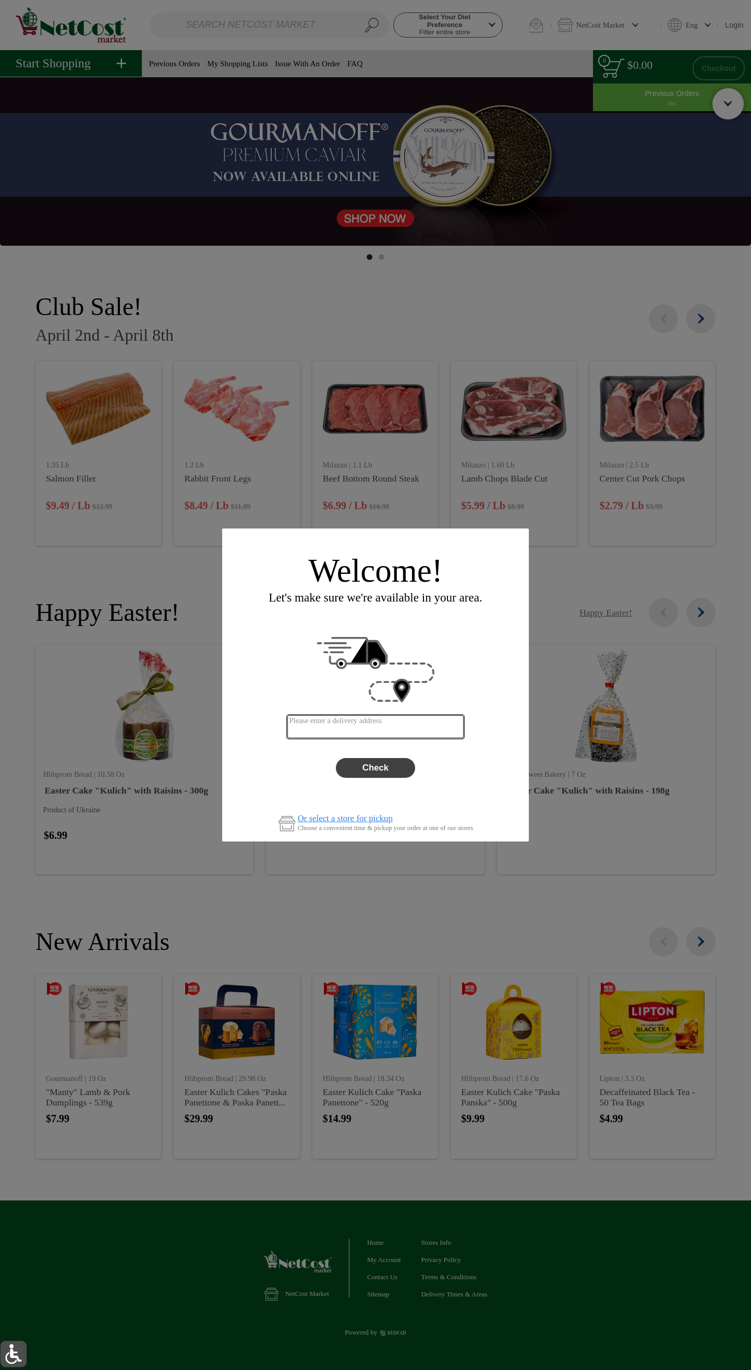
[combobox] (375, 726)
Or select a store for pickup (345, 818)
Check (375, 768)
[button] (13, 1354)
